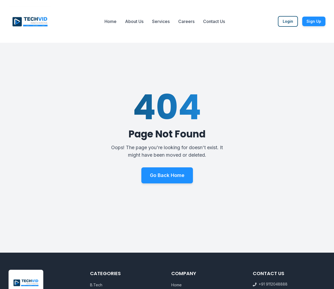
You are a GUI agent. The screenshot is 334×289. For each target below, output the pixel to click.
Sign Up (313, 21)
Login (288, 21)
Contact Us (214, 21)
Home (110, 21)
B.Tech (96, 285)
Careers (186, 21)
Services (161, 21)
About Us (134, 21)
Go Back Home (167, 176)
